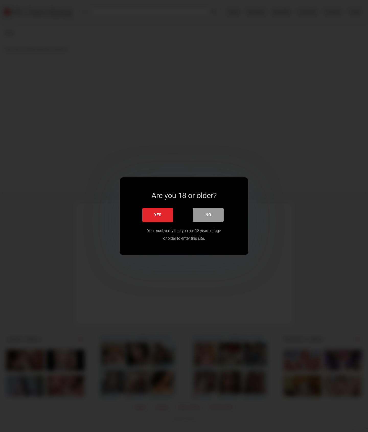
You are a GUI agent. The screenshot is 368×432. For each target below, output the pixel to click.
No (208, 214)
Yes (158, 214)
